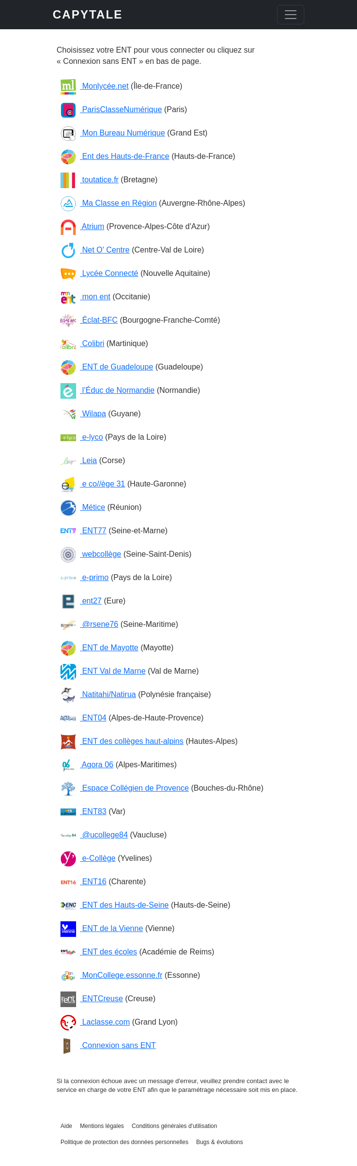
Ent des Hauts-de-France (114, 156)
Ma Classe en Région (108, 203)
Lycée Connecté (99, 273)
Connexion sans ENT (108, 1045)
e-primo (84, 577)
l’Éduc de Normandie (107, 390)
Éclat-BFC (89, 320)
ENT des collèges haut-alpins (121, 741)
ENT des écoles (98, 952)
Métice (82, 507)
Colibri (82, 343)
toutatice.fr (89, 179)
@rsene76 (89, 624)
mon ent (85, 296)
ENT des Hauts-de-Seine (114, 905)
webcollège (90, 554)
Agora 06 (87, 764)
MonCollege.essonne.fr (111, 975)
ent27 (80, 601)
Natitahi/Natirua (98, 694)
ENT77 (83, 530)
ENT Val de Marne (103, 671)
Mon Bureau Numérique (112, 133)
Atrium (82, 226)
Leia (78, 460)
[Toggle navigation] (290, 14)
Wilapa (83, 413)
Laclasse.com (95, 1022)
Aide (66, 1126)
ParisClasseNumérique (111, 109)
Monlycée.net (94, 86)
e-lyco (81, 437)
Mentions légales (102, 1126)
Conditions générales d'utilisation (174, 1126)
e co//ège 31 (92, 484)
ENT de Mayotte (99, 647)
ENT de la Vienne (101, 928)
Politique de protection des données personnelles (124, 1142)
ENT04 (83, 718)
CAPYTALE (88, 14)
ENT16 (83, 881)
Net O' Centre (95, 250)
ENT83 (83, 811)
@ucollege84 (94, 835)
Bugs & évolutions (219, 1142)
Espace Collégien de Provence (124, 788)
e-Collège (88, 858)
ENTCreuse (91, 998)
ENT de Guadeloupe (106, 367)
